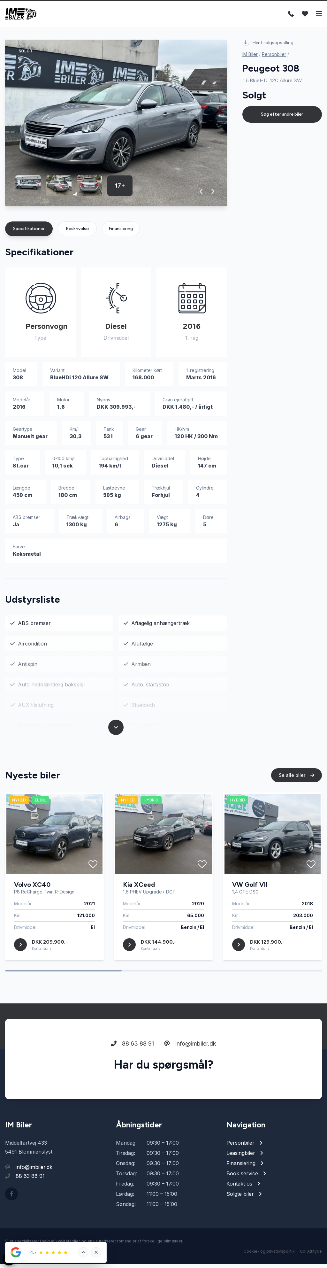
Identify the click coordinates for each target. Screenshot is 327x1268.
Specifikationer (29, 232)
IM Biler (250, 58)
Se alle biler (296, 781)
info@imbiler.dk (190, 1050)
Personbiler (274, 58)
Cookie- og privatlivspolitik (269, 1255)
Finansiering (121, 232)
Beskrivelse (77, 232)
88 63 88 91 (132, 1050)
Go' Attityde (311, 1255)
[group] (116, 126)
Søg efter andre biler (282, 118)
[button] (201, 195)
